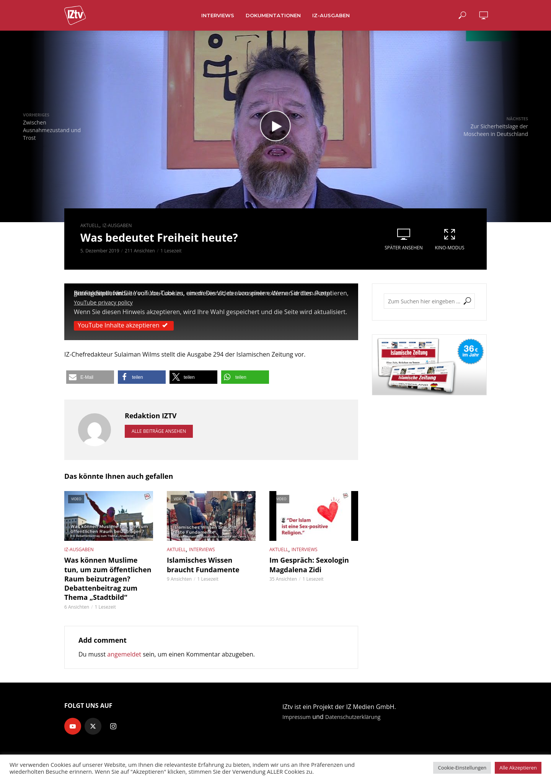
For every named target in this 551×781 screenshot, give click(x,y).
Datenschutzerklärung (360, 711)
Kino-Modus (450, 239)
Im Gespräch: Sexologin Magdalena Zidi (304, 563)
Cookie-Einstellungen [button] (462, 767)
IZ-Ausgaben (331, 15)
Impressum (298, 711)
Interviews (217, 15)
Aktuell (89, 225)
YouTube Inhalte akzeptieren (124, 325)
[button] (90, 376)
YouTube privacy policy (106, 302)
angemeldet (124, 649)
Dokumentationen (273, 15)
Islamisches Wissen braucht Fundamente (209, 563)
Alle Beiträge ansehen (159, 430)
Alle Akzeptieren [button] (518, 767)
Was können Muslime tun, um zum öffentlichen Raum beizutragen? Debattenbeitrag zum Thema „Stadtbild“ (108, 575)
